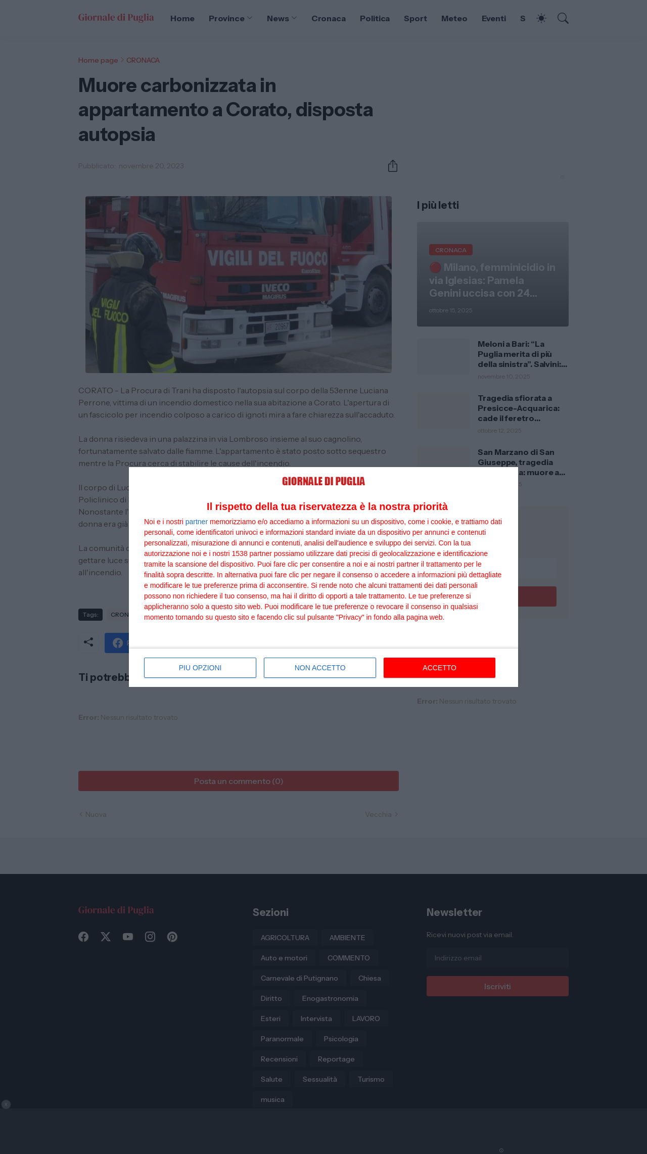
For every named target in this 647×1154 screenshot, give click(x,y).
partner (197, 521)
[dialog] (323, 577)
